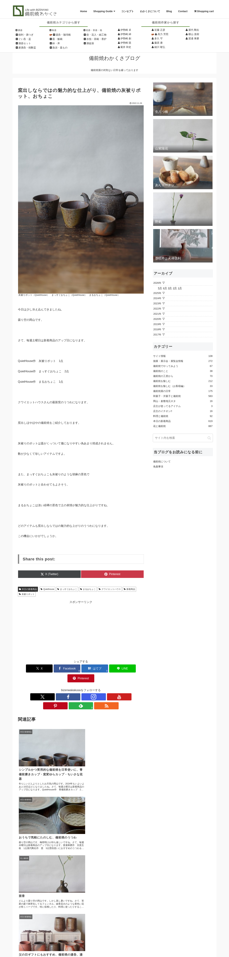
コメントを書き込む (81, 861)
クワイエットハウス (110, 589)
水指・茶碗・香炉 (96, 39)
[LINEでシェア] (102, 668)
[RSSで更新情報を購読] (105, 687)
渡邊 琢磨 (193, 38)
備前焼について (162, 461)
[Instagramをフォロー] (72, 687)
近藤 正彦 (159, 29)
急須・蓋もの (59, 47)
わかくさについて (150, 11)
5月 (160, 288)
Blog (169, 11)
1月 (180, 288)
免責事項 (158, 466)
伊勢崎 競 (125, 42)
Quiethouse (47, 589)
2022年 (157, 308)
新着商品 (129, 589)
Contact (182, 11)
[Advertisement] (81, 629)
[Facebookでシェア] (60, 668)
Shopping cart (204, 11)
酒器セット (24, 43)
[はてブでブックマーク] (81, 668)
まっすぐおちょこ (67, 589)
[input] (183, 438)
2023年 (157, 303)
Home (83, 11)
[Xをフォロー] (56, 687)
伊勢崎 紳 (125, 34)
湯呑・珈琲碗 (63, 34)
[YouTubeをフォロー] (80, 687)
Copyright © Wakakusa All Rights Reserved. (114, 950)
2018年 (157, 329)
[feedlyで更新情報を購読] (97, 687)
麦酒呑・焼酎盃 (27, 47)
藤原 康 (158, 42)
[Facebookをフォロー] (64, 687)
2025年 (157, 293)
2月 (175, 288)
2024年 (157, 298)
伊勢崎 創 (125, 38)
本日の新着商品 (28, 589)
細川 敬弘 (159, 47)
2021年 (157, 313)
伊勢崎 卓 (125, 29)
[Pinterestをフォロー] (89, 687)
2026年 (157, 282)
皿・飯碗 (57, 39)
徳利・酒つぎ (25, 34)
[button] (209, 438)
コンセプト (127, 11)
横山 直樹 (193, 34)
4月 (165, 288)
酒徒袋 (90, 43)
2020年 (157, 319)
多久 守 (158, 38)
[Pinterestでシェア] (123, 668)
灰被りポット (27, 594)
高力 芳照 (163, 34)
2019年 (157, 324)
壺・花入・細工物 (96, 34)
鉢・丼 (56, 43)
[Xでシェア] (38, 668)
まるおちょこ (88, 589)
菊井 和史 (125, 47)
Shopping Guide (103, 11)
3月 (170, 288)
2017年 (157, 334)
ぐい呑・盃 (24, 39)
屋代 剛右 (193, 29)
